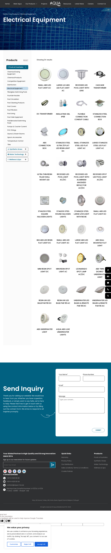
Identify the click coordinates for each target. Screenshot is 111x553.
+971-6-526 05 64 (11, 481)
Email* (61, 385)
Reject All (27, 544)
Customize (14, 544)
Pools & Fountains (15, 67)
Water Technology (16, 154)
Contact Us (101, 4)
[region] (27, 536)
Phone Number (88, 374)
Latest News (79, 4)
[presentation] (75, 421)
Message (62, 396)
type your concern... (82, 405)
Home (7, 4)
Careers (91, 4)
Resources (67, 4)
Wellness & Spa (14, 159)
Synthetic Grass (15, 149)
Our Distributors (67, 464)
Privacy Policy (66, 461)
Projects (44, 4)
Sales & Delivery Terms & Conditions (74, 468)
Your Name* (63, 374)
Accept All (41, 544)
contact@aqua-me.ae (13, 485)
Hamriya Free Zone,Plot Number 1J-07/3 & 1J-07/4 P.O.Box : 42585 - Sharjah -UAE (23, 489)
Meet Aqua (18, 4)
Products (11, 60)
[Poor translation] (7, 521)
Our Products (31, 4)
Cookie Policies (67, 471)
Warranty (64, 457)
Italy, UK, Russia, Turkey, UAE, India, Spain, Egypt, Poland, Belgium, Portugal (55, 500)
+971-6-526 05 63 (11, 478)
